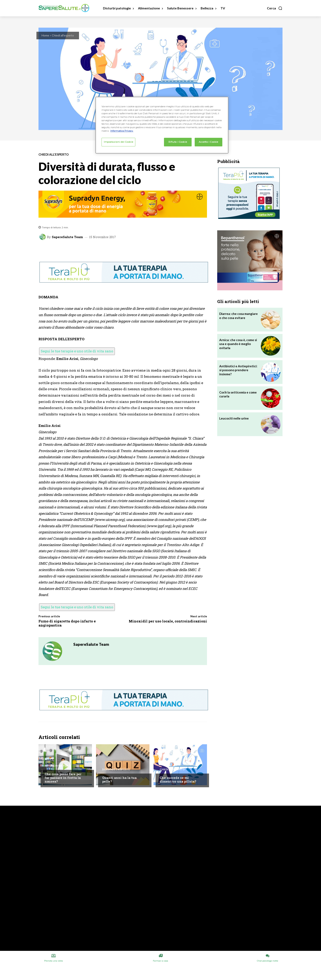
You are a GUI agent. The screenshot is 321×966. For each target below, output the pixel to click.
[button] (275, 8)
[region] (161, 125)
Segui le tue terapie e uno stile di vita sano (77, 351)
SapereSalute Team (67, 237)
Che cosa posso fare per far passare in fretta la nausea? (63, 777)
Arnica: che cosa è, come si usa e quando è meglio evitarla (238, 344)
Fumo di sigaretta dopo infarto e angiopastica (67, 623)
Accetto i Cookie (208, 141)
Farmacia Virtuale (58, 766)
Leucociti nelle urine (234, 418)
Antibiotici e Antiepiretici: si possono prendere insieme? (238, 370)
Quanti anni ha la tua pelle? (119, 779)
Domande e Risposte (116, 769)
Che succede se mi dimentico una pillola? (178, 779)
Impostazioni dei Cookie (118, 141)
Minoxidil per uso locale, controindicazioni (168, 621)
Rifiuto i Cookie (177, 141)
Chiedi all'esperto (63, 35)
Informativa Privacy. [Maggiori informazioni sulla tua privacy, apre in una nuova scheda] (121, 130)
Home (45, 35)
